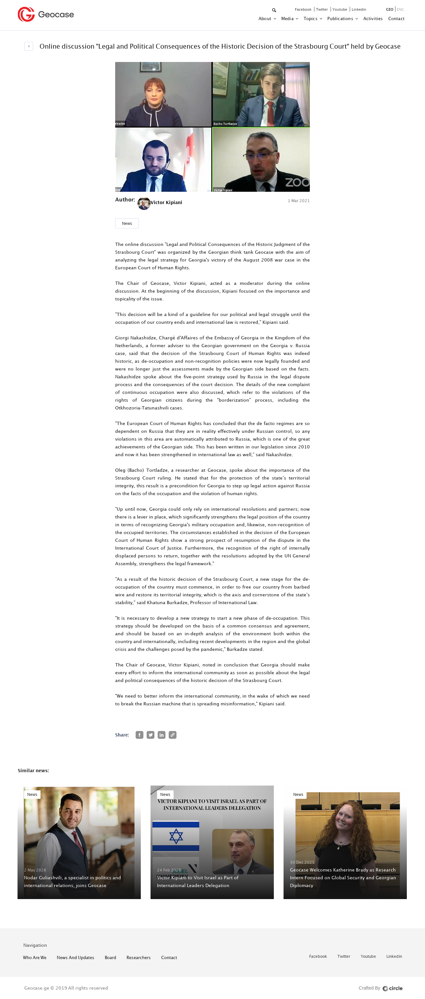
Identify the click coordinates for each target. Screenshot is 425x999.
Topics (311, 18)
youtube (340, 9)
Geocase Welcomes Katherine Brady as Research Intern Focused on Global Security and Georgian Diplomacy (343, 877)
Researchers (139, 957)
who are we (34, 957)
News (127, 223)
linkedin (359, 9)
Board (110, 957)
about (265, 18)
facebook (303, 9)
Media (288, 18)
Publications (340, 18)
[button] (274, 10)
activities (373, 18)
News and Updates (75, 957)
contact (396, 18)
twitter (322, 9)
